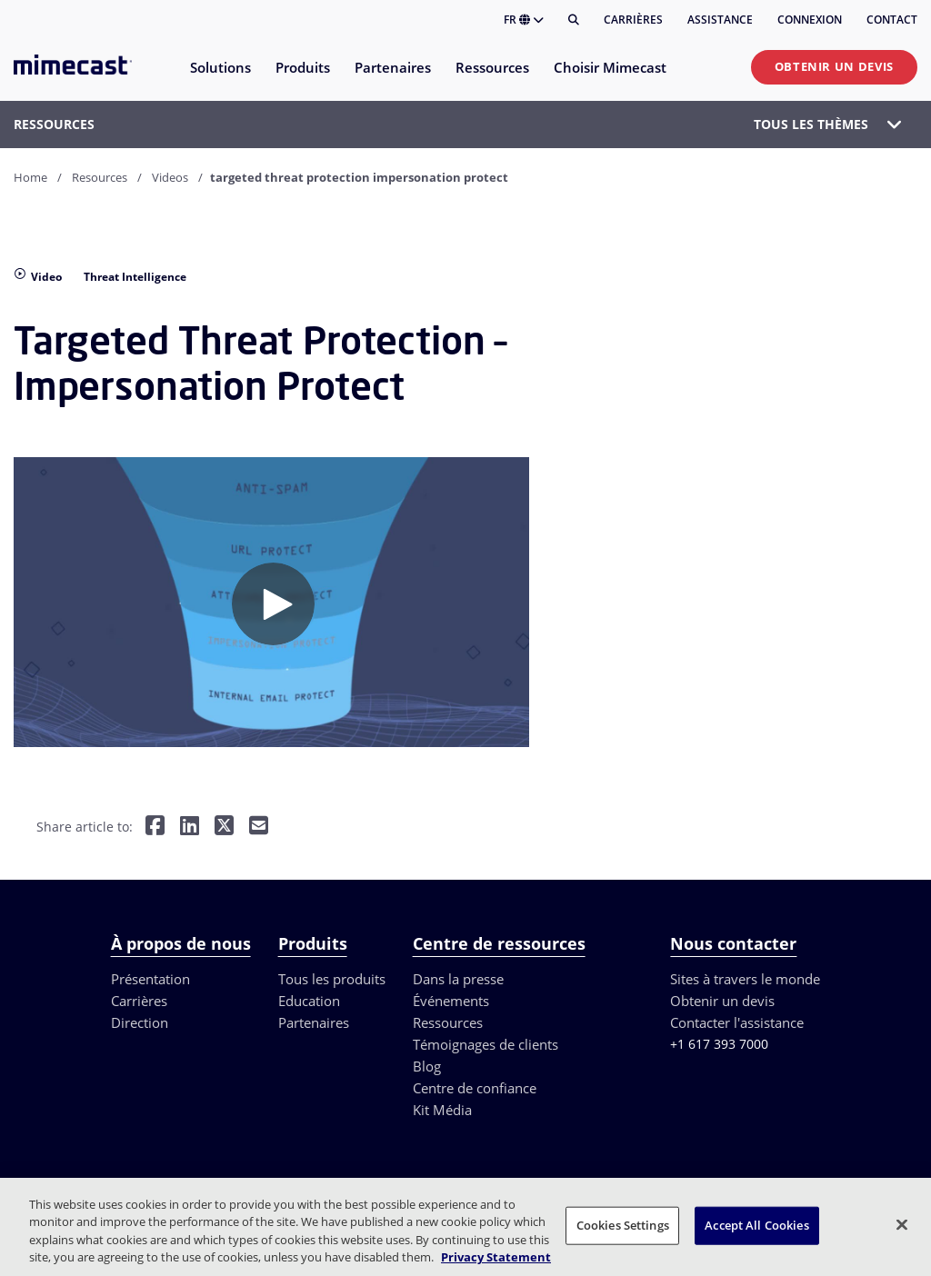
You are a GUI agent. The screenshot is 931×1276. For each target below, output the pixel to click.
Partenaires (313, 1022)
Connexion (809, 19)
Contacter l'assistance (737, 1022)
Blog (427, 1066)
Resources (99, 177)
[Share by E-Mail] (258, 827)
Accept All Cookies (756, 1225)
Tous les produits (331, 979)
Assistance (720, 19)
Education (309, 1001)
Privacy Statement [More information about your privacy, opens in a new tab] (496, 1257)
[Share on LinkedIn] (189, 827)
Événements (451, 1001)
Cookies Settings (622, 1225)
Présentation (150, 979)
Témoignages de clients (485, 1044)
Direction (139, 1022)
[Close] (902, 1224)
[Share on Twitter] (224, 827)
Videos (170, 177)
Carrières (633, 19)
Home (30, 177)
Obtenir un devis (834, 66)
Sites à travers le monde (745, 979)
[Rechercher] (573, 20)
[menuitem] (219, 78)
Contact (891, 19)
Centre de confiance (474, 1088)
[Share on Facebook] (155, 827)
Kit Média (442, 1110)
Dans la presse (458, 979)
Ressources (448, 1022)
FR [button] (524, 19)
